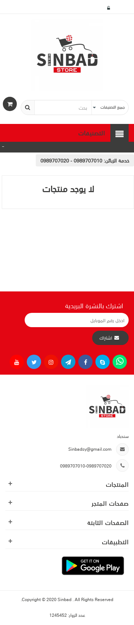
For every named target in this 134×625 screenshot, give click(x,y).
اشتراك (105, 338)
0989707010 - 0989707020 (71, 160)
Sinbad (65, 599)
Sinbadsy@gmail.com (89, 449)
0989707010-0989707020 (85, 465)
